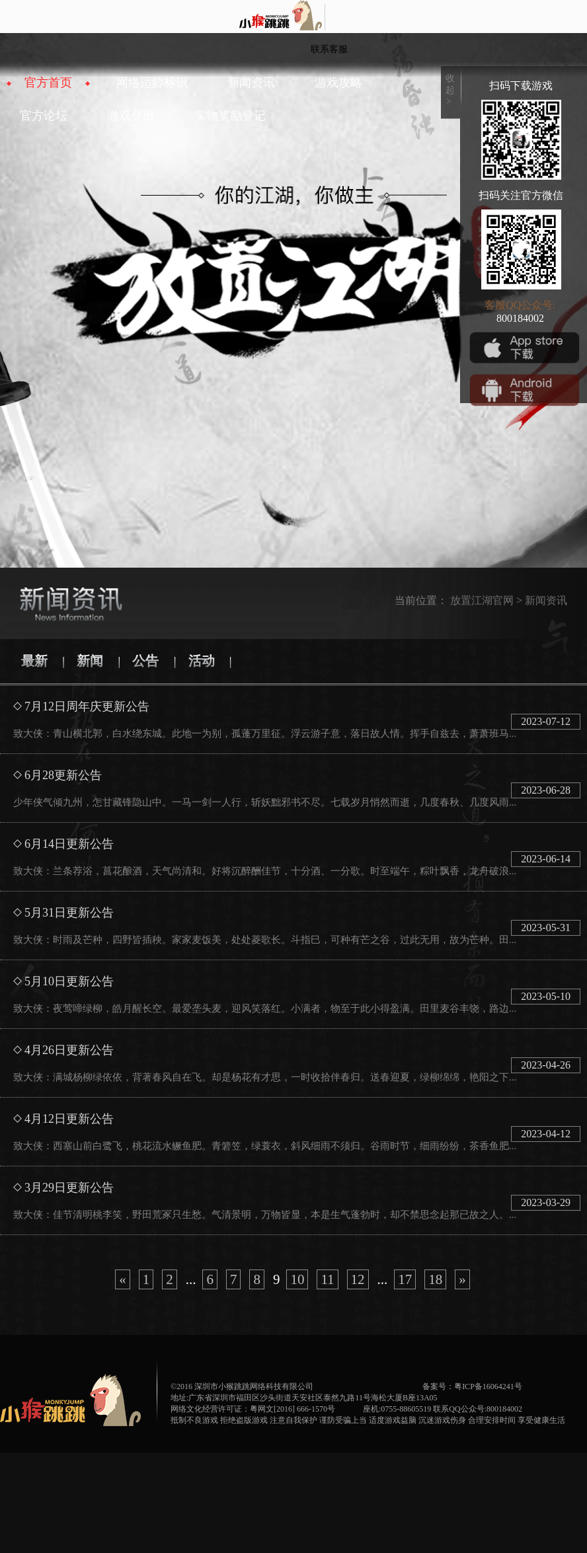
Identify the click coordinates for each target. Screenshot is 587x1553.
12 (358, 1279)
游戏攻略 (338, 82)
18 (435, 1279)
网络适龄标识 (152, 82)
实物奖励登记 (230, 115)
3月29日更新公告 (69, 1187)
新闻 (90, 661)
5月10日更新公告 (69, 981)
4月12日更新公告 (69, 1118)
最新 (34, 661)
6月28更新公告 (63, 775)
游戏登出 (131, 115)
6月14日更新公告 (69, 844)
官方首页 (48, 82)
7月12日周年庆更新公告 (86, 706)
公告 (145, 661)
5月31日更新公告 (69, 912)
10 (297, 1279)
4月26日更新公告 (69, 1050)
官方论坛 (43, 115)
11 (327, 1279)
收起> (450, 89)
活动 (201, 661)
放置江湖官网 (482, 600)
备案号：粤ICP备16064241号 (472, 1386)
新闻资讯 (251, 82)
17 (405, 1279)
